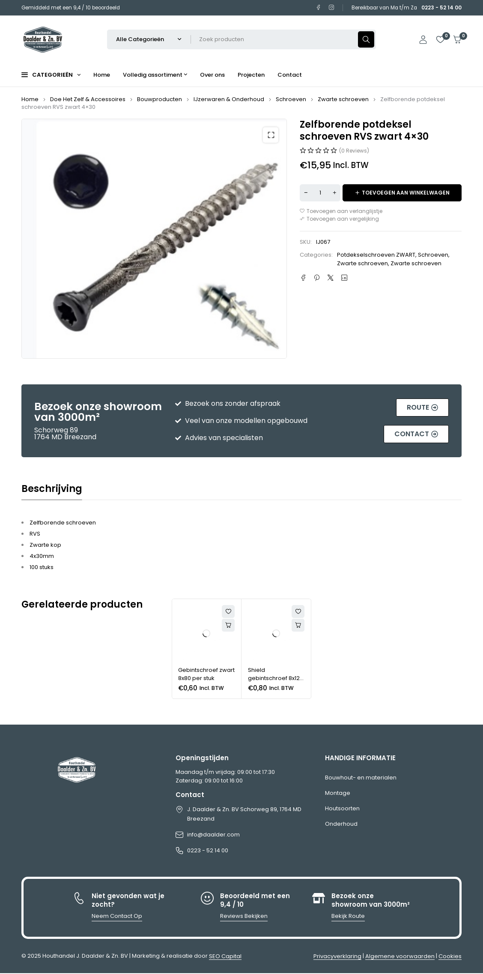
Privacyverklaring (337, 956)
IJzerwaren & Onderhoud (229, 99)
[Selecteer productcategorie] (149, 39)
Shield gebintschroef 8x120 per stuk (275, 678)
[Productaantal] (320, 192)
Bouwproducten (159, 99)
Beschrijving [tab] (51, 489)
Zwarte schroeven (343, 99)
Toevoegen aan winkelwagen (406, 192)
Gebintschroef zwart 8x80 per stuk (206, 674)
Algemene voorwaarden (400, 956)
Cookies (450, 956)
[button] (270, 135)
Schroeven (291, 99)
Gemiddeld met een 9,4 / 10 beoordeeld (70, 7)
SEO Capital (225, 956)
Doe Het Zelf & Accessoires (87, 99)
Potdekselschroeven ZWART (376, 255)
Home (30, 99)
